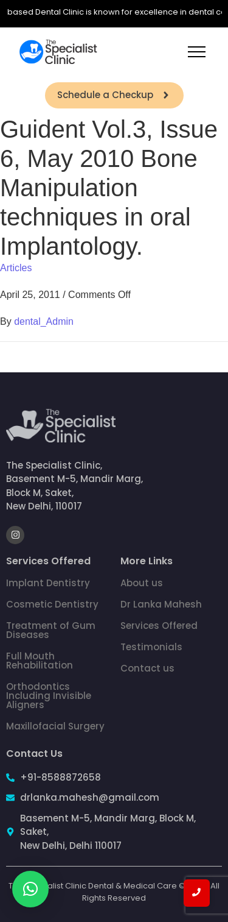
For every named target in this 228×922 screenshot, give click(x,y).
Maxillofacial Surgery (55, 726)
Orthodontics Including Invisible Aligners (48, 695)
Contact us (147, 668)
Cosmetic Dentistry (52, 604)
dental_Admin (44, 321)
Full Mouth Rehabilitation (39, 661)
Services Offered (159, 625)
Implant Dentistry (48, 582)
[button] (30, 889)
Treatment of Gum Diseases (50, 630)
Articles (16, 268)
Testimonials (151, 646)
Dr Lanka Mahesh (161, 604)
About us (141, 582)
